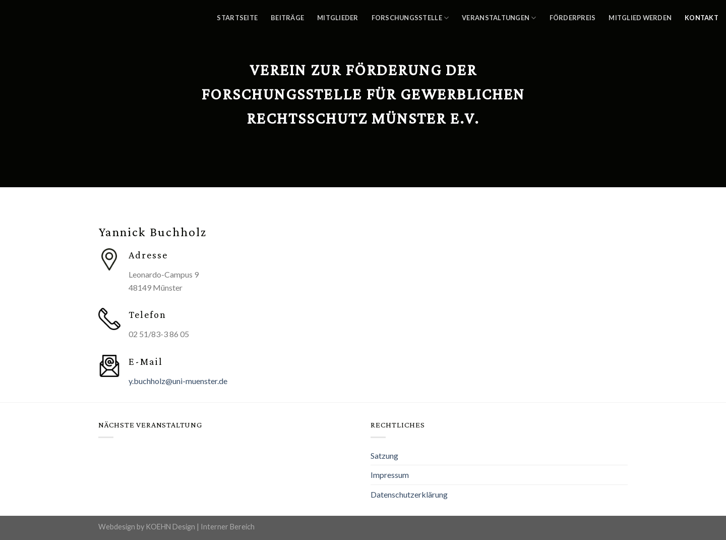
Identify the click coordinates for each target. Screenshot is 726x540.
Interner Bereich (228, 526)
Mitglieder (337, 18)
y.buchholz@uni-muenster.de (178, 381)
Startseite (237, 18)
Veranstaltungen (499, 18)
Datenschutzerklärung (409, 494)
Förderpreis (573, 18)
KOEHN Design (170, 526)
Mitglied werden (640, 18)
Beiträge (287, 18)
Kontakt (701, 18)
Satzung (384, 455)
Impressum (390, 474)
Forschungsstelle (410, 18)
